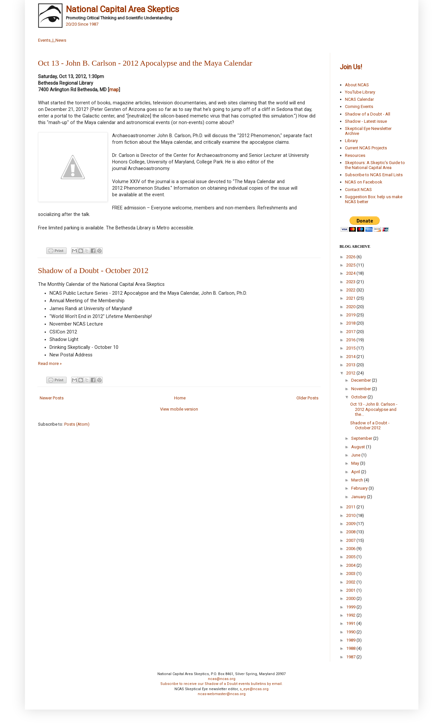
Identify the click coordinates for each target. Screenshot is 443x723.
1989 (351, 640)
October (359, 396)
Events (44, 40)
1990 (351, 631)
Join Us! (351, 67)
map (114, 89)
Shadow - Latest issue (366, 121)
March (357, 480)
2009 (351, 523)
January (359, 496)
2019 (351, 314)
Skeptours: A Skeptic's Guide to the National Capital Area (375, 165)
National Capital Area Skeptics (122, 9)
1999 (351, 607)
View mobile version (179, 409)
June (356, 455)
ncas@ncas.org (221, 679)
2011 (351, 506)
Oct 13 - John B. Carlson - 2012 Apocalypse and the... (373, 409)
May (355, 463)
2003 (351, 573)
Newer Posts (52, 397)
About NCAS (357, 84)
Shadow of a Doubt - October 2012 (93, 270)
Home (180, 397)
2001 (351, 590)
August (358, 446)
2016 (351, 339)
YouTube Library (360, 92)
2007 (351, 540)
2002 (351, 582)
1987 (351, 656)
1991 (351, 623)
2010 (351, 515)
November (361, 388)
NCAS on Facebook (363, 182)
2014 (351, 356)
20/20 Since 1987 (82, 24)
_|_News (58, 40)
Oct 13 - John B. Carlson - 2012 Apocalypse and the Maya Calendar (145, 63)
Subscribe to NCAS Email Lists (374, 174)
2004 (351, 565)
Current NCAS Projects (366, 147)
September (362, 438)
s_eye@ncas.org (254, 689)
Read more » (50, 363)
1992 (351, 615)
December (361, 380)
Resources (355, 155)
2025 (351, 265)
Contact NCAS (358, 189)
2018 (351, 323)
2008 (351, 531)
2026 (351, 256)
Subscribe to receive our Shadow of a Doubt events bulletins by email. (221, 684)
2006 (351, 548)
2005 (351, 556)
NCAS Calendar (359, 99)
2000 (351, 598)
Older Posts (307, 397)
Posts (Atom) (77, 424)
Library (351, 140)
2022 (351, 289)
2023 (351, 281)
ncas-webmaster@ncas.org (222, 694)
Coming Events (359, 106)
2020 (351, 306)
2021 (351, 298)
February (360, 488)
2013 (351, 364)
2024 (351, 273)
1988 (351, 648)
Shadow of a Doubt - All (367, 114)
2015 (351, 348)
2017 (351, 331)
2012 (351, 373)
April (356, 471)
